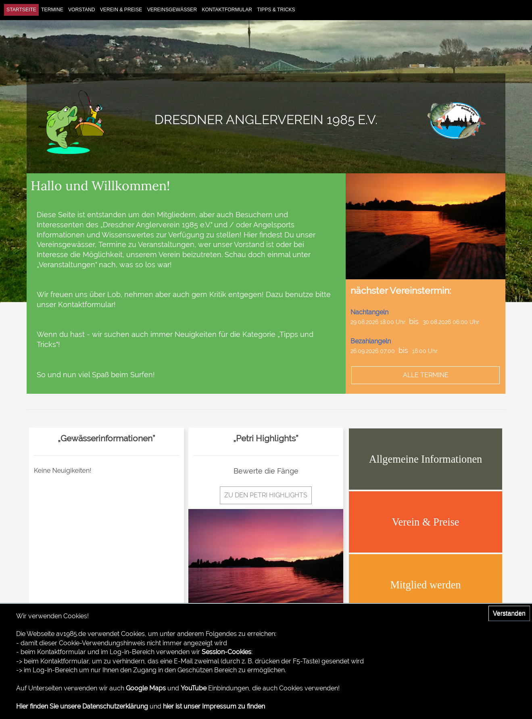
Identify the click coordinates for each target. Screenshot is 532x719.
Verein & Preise (121, 9)
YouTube (194, 688)
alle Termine (426, 375)
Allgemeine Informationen (425, 459)
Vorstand (81, 9)
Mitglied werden (425, 585)
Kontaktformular (227, 9)
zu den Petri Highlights (265, 495)
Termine (52, 9)
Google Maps (146, 688)
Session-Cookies (226, 652)
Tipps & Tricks (276, 9)
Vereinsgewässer (172, 9)
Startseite (21, 9)
